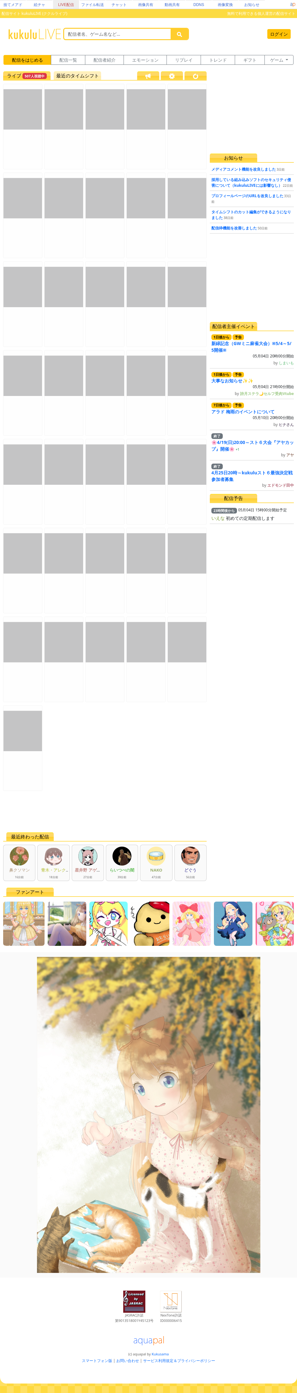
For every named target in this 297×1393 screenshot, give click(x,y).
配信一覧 (68, 60)
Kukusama (160, 1354)
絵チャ (39, 5)
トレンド (218, 60)
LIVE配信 (66, 5)
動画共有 (172, 5)
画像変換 (225, 5)
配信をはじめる (27, 60)
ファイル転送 (92, 5)
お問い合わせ (127, 1360)
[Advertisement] (105, 811)
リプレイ (184, 60)
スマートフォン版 (97, 1360)
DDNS (198, 5)
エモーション (145, 60)
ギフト (250, 60)
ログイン (279, 34)
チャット (119, 5)
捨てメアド (12, 5)
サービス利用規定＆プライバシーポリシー (179, 1360)
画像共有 (145, 5)
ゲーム (277, 60)
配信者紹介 (105, 60)
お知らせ (251, 5)
